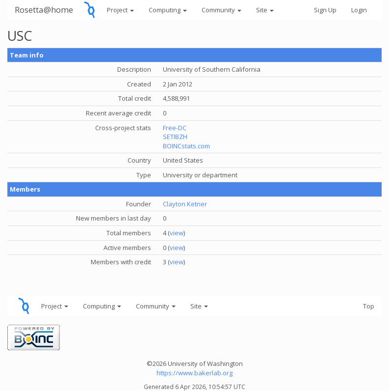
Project (120, 9)
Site (265, 9)
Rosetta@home (44, 9)
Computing (168, 9)
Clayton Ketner (185, 203)
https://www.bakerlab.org (194, 372)
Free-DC (174, 127)
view (176, 232)
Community (221, 9)
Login (359, 9)
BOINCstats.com (186, 145)
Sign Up (325, 9)
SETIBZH (175, 136)
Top (368, 306)
